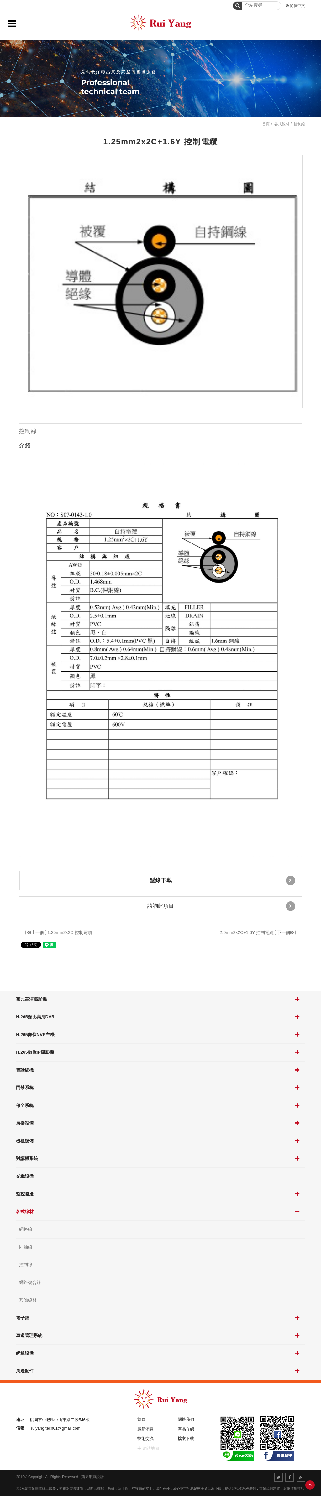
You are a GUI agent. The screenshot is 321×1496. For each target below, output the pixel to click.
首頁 (266, 124)
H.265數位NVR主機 (35, 1034)
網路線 (25, 1229)
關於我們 (186, 1419)
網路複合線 (30, 1282)
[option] (160, 281)
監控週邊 (25, 1193)
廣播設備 (25, 1122)
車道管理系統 (29, 1335)
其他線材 (28, 1299)
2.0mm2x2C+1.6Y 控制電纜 (258, 932)
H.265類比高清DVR (35, 1016)
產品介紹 (186, 1429)
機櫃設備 (25, 1140)
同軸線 (25, 1246)
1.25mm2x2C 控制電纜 (58, 932)
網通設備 (25, 1353)
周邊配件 (25, 1370)
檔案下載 (186, 1438)
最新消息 (145, 1429)
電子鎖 (22, 1317)
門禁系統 (25, 1087)
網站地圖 (151, 1448)
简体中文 (297, 5)
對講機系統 (27, 1158)
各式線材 (25, 1211)
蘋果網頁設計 (92, 1477)
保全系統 (25, 1105)
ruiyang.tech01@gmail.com (56, 1428)
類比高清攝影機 (31, 999)
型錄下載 (222, 880)
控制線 (25, 1264)
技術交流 (145, 1438)
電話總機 (25, 1070)
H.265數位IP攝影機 (35, 1052)
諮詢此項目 (221, 906)
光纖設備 (25, 1176)
